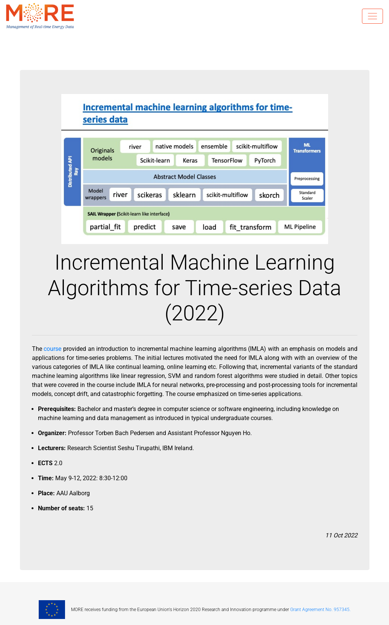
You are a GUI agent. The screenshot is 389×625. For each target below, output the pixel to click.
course (52, 348)
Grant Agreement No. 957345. (320, 609)
